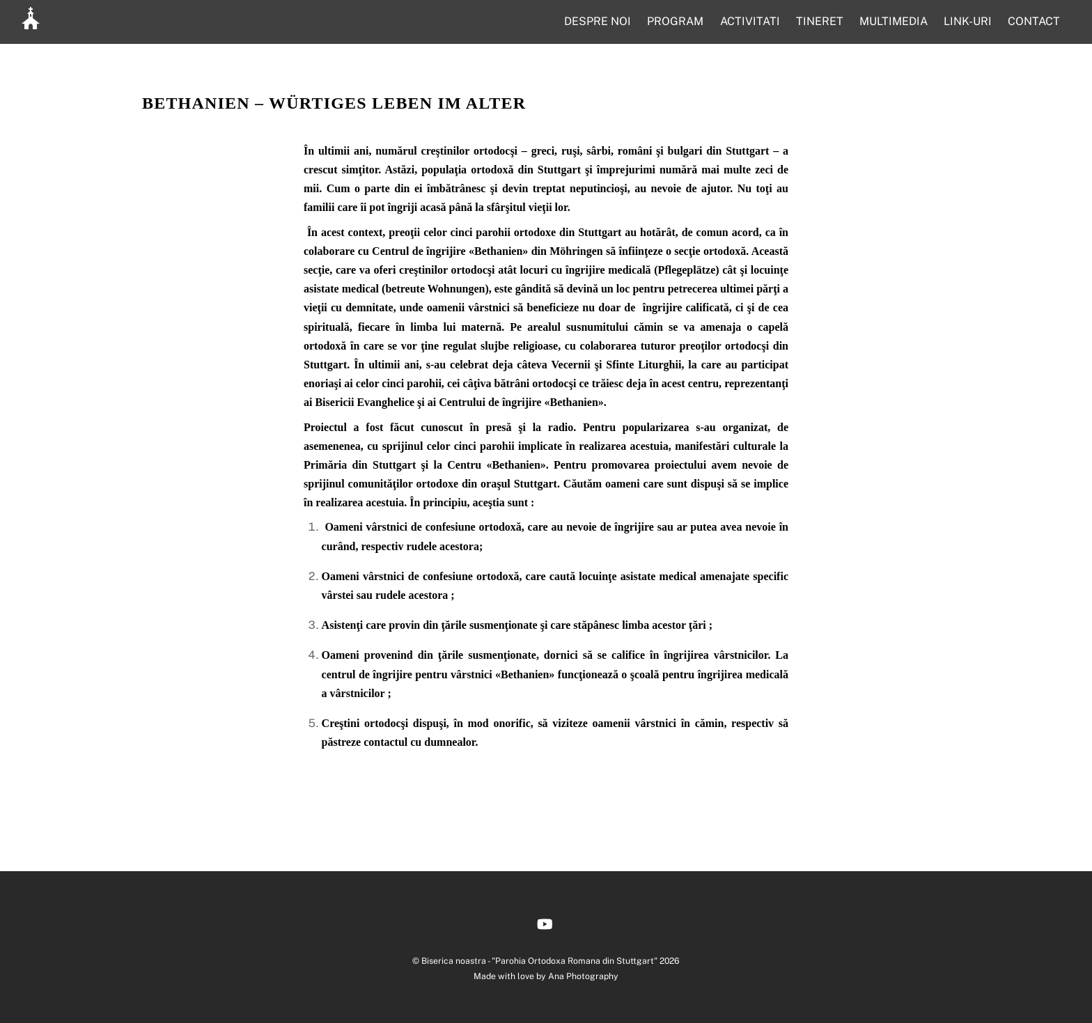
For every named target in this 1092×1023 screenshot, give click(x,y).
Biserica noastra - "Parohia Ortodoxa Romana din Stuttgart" (539, 960)
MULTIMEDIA (893, 21)
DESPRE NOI (597, 21)
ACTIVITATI (750, 21)
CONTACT (1034, 21)
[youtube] (545, 922)
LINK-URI (968, 21)
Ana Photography (583, 976)
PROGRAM (675, 21)
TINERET (819, 21)
